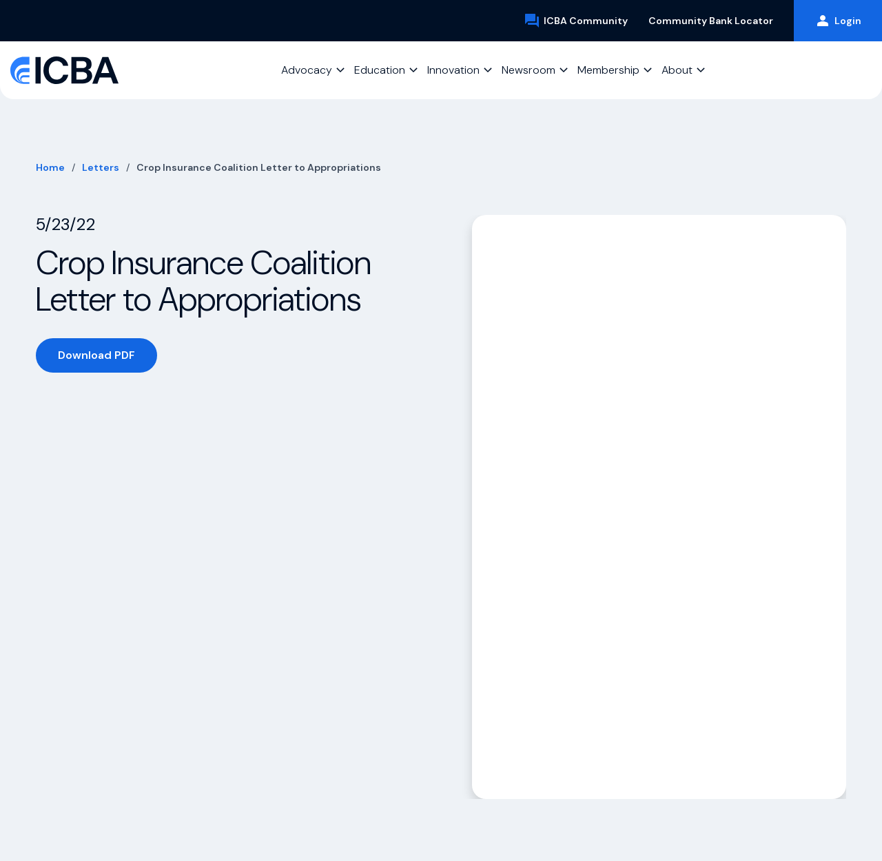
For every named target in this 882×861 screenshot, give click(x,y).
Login (837, 20)
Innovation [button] (453, 70)
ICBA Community (576, 20)
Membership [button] (608, 70)
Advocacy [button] (306, 70)
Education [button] (379, 70)
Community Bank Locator (710, 20)
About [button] (677, 70)
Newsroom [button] (528, 70)
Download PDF (96, 355)
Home (50, 167)
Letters (100, 167)
